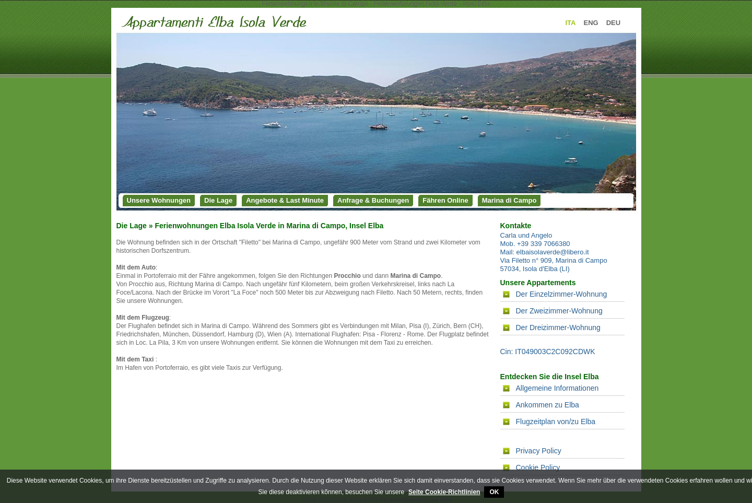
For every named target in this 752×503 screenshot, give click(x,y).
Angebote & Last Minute (285, 200)
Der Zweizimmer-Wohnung (559, 311)
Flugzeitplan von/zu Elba (556, 421)
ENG (590, 23)
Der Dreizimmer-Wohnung (558, 327)
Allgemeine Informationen (557, 388)
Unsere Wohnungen (159, 200)
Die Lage (218, 200)
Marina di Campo (509, 200)
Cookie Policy (538, 467)
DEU (613, 23)
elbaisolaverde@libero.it (552, 252)
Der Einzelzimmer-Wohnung (561, 294)
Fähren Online (445, 200)
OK (494, 492)
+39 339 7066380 (543, 244)
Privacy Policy (538, 451)
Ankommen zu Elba (547, 405)
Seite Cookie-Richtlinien (444, 492)
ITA (571, 23)
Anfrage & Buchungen (373, 200)
